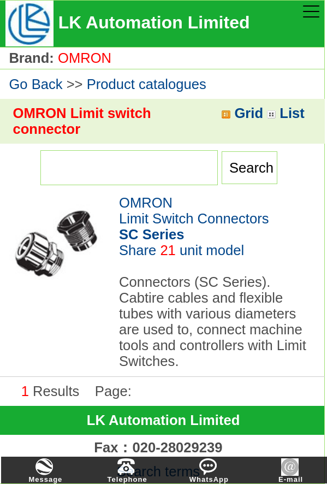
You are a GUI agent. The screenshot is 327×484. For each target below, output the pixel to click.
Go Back (35, 84)
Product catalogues (146, 84)
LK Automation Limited (163, 420)
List (286, 113)
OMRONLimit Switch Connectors (194, 218)
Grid (242, 113)
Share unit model (181, 250)
